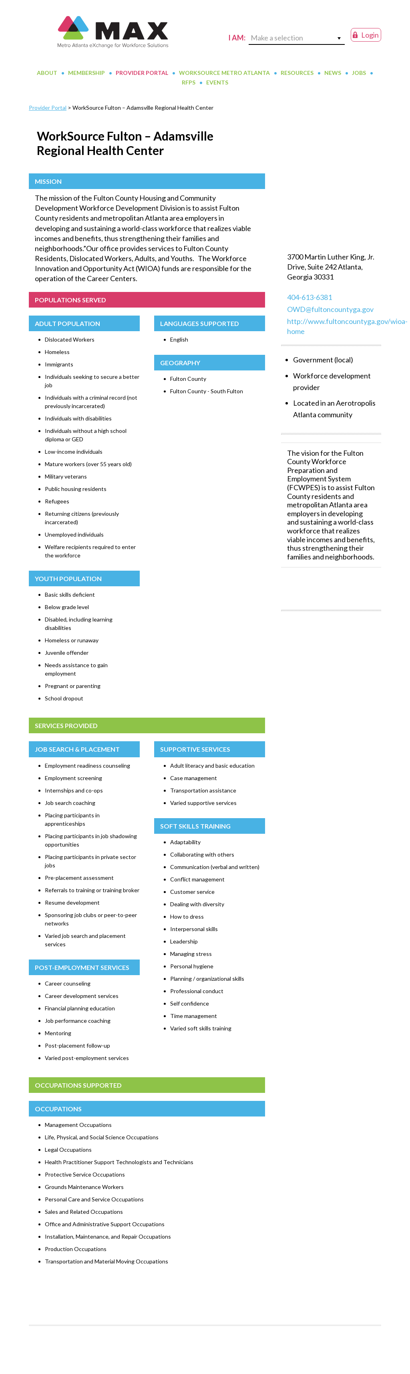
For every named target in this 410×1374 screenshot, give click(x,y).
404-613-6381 (309, 313)
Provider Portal (47, 123)
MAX (113, 40)
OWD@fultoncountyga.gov (330, 325)
